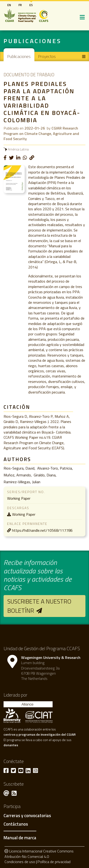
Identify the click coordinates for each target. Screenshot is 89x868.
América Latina (18, 149)
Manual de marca (20, 837)
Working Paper (23, 514)
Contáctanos (16, 824)
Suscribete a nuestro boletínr (39, 606)
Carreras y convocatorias (27, 816)
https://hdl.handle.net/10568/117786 (42, 530)
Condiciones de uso (20, 861)
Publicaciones (19, 56)
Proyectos (47, 56)
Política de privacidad (53, 861)
